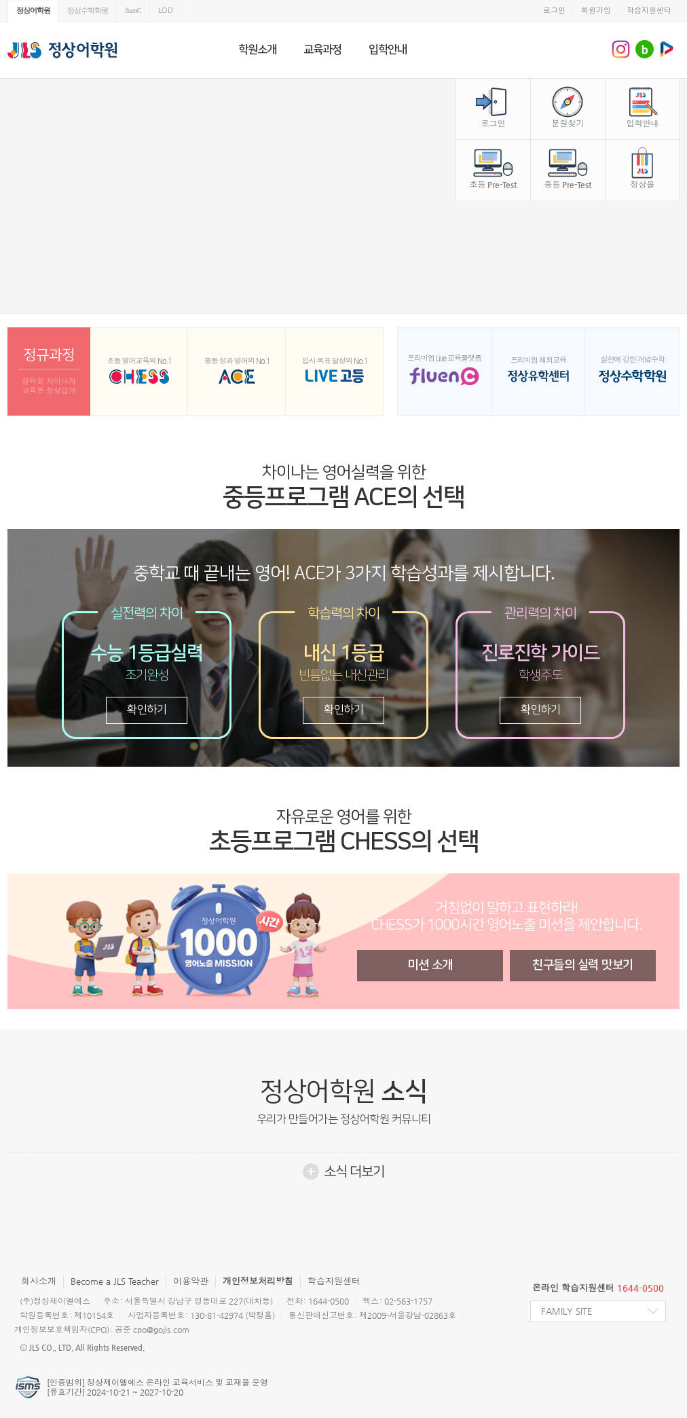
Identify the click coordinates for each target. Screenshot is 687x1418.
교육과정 (322, 49)
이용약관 (190, 1281)
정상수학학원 (87, 10)
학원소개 (257, 49)
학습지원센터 (649, 10)
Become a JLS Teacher (115, 1281)
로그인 (554, 10)
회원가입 (596, 10)
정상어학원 (33, 10)
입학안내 (388, 49)
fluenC (133, 10)
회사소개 (38, 1281)
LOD (165, 10)
